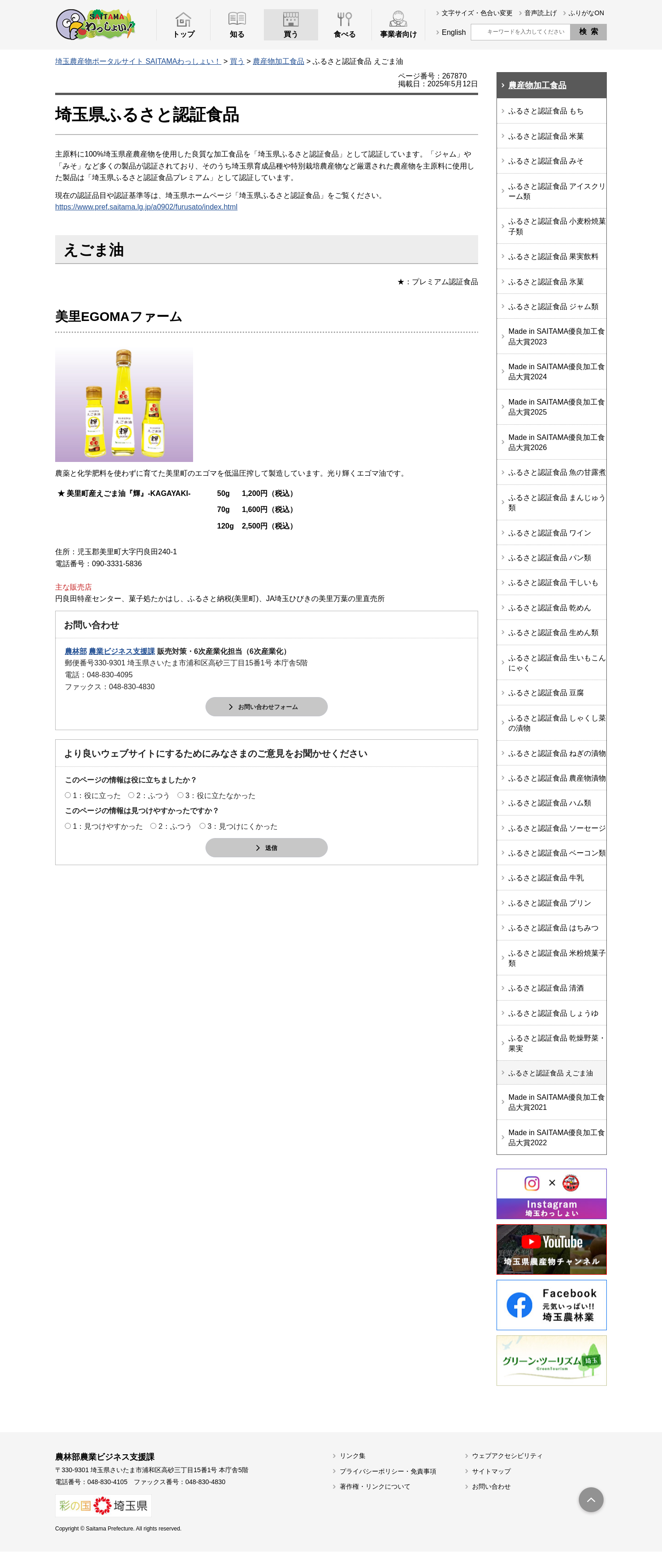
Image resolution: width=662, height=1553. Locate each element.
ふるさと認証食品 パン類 (549, 558)
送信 (271, 848)
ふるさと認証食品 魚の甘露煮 (557, 472)
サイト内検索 (478, 31)
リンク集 (352, 1457)
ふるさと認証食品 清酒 (546, 988)
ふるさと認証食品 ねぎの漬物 (557, 753)
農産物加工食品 (278, 61)
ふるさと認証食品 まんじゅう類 (557, 503)
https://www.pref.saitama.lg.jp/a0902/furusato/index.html (146, 207)
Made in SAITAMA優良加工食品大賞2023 (556, 336)
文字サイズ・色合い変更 (477, 13)
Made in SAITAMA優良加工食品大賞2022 (556, 1139)
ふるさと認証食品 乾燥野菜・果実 (557, 1043)
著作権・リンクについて (375, 1487)
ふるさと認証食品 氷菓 (546, 282)
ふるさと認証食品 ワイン (549, 533)
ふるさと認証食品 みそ (546, 161)
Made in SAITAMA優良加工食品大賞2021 (556, 1103)
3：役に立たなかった (220, 796)
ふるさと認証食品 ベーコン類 (557, 853)
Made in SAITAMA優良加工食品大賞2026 (556, 442)
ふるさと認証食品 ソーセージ (557, 828)
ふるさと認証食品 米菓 (546, 136)
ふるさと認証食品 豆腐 (546, 693)
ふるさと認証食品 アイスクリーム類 (557, 191)
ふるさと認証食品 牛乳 (546, 878)
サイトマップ (491, 1472)
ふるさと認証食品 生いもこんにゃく (557, 663)
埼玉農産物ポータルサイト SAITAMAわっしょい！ (138, 61)
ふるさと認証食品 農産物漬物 (557, 778)
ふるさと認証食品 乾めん (549, 608)
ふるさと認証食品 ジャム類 (553, 306)
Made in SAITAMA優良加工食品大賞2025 (556, 407)
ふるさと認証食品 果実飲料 (553, 256)
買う (237, 61)
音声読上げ (541, 13)
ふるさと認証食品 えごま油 (553, 1073)
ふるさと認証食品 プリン (549, 903)
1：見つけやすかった (108, 827)
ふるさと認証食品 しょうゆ (553, 1013)
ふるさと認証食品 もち (546, 111)
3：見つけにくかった (242, 827)
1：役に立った (97, 796)
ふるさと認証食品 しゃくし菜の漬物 (557, 723)
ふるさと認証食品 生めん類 (553, 632)
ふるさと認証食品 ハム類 (549, 803)
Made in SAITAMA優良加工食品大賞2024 (556, 372)
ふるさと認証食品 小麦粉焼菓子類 (557, 226)
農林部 (76, 651)
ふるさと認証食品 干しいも (553, 582)
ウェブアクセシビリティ (507, 1457)
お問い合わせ (491, 1487)
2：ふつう (153, 796)
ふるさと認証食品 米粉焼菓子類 (557, 958)
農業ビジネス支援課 (122, 651)
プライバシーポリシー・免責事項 (388, 1472)
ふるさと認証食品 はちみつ (553, 928)
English (454, 32)
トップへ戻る (591, 1502)
